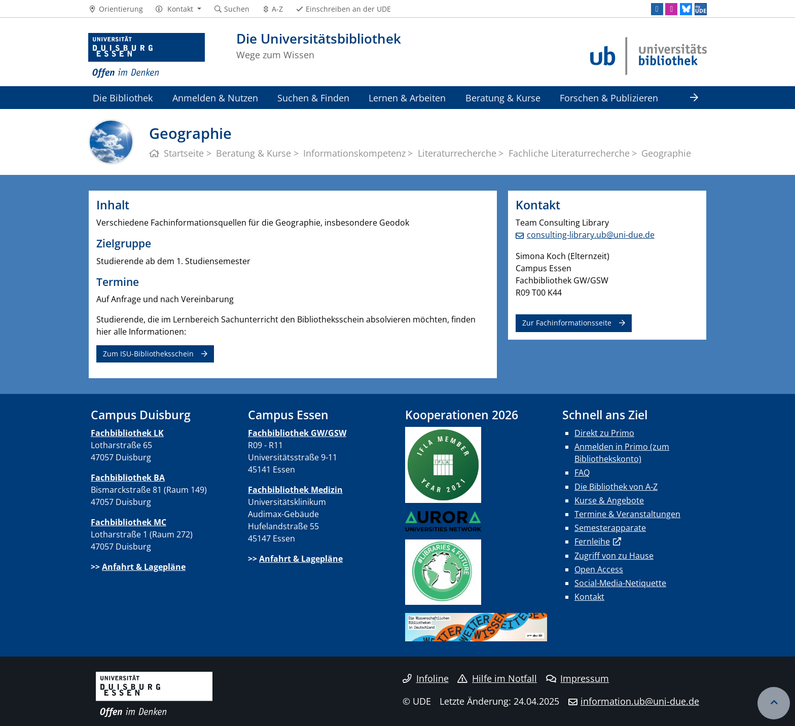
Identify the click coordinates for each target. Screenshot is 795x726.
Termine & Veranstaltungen (627, 514)
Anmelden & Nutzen (215, 97)
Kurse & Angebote (609, 500)
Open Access (598, 569)
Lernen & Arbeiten (407, 97)
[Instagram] (671, 9)
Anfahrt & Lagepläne (144, 566)
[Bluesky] (686, 9)
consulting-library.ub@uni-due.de (591, 234)
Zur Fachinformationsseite (566, 323)
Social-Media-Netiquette (620, 583)
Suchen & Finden (313, 97)
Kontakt (589, 596)
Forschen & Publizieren (609, 97)
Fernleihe (592, 541)
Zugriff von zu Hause (614, 555)
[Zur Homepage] (146, 56)
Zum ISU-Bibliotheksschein (148, 353)
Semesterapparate (610, 527)
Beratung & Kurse (502, 97)
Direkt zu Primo (604, 433)
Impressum (577, 678)
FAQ (582, 472)
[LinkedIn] (657, 9)
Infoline (426, 678)
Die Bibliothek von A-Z (616, 486)
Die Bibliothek (123, 97)
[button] (178, 9)
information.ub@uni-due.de (640, 701)
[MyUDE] (701, 9)
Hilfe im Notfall (497, 678)
